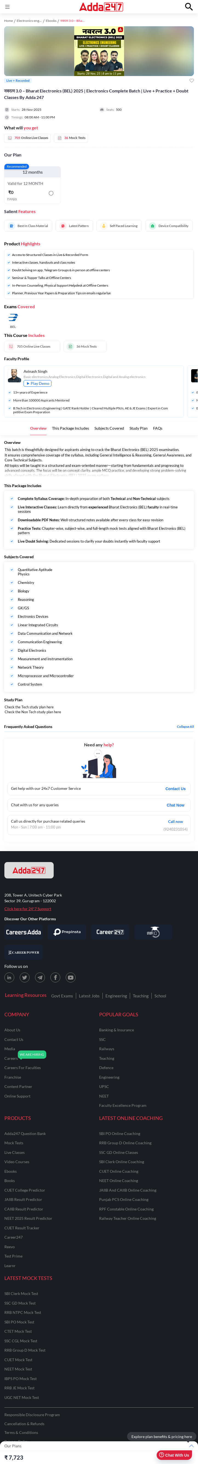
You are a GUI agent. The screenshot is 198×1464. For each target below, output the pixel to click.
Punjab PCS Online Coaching (123, 1199)
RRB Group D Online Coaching (125, 1142)
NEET (104, 1096)
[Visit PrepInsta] (67, 932)
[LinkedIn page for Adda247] (9, 977)
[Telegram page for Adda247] (40, 977)
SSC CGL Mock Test (20, 1340)
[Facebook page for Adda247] (55, 977)
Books (9, 1180)
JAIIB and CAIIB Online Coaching (127, 1190)
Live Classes (14, 1152)
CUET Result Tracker (21, 1228)
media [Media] (9, 1048)
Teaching (141, 995)
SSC (102, 1039)
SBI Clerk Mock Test (21, 1293)
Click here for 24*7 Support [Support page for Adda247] (27, 908)
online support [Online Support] (17, 1096)
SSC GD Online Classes (118, 1152)
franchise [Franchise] (12, 1077)
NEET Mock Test (18, 1369)
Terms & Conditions (21, 1432)
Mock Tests (13, 1142)
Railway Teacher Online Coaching (127, 1218)
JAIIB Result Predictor (23, 1199)
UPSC (104, 1086)
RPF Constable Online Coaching (126, 1209)
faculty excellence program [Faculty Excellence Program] (123, 1105)
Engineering (116, 995)
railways (106, 1048)
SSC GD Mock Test (20, 1303)
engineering (109, 1077)
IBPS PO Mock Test (20, 1378)
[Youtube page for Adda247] (71, 977)
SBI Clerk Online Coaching (121, 1161)
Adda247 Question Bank (25, 1133)
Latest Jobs (89, 995)
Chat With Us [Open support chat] (174, 1455)
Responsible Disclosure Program (32, 1414)
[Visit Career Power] (23, 952)
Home (8, 21)
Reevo (9, 1246)
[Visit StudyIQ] (153, 932)
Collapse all (185, 727)
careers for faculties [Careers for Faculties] (22, 1067)
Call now (175, 821)
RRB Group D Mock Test (24, 1350)
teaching (106, 1058)
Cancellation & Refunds (24, 1423)
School (160, 995)
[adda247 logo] (29, 870)
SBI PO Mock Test (19, 1322)
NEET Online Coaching (118, 1180)
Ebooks (51, 21)
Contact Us (175, 789)
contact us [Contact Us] (13, 1039)
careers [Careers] (11, 1058)
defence (106, 1067)
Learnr (10, 1265)
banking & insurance (116, 1030)
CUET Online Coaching (118, 1171)
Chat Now (176, 805)
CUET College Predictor (24, 1190)
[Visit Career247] (110, 932)
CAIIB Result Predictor (23, 1209)
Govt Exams (62, 995)
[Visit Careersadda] (23, 932)
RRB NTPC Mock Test (22, 1312)
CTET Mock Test (18, 1331)
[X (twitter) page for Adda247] (25, 977)
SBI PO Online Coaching (119, 1133)
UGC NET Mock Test (21, 1397)
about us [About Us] (12, 1030)
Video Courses (16, 1161)
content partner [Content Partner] (18, 1086)
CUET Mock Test (18, 1359)
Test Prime (13, 1256)
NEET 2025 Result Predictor (28, 1218)
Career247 (13, 1237)
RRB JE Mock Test (19, 1388)
